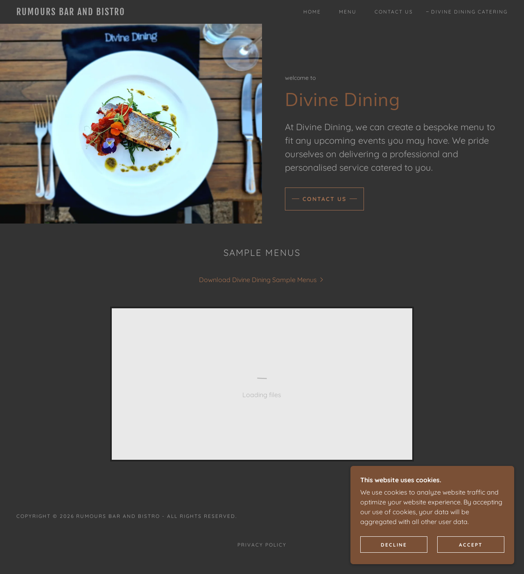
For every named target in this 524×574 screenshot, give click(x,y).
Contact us (324, 199)
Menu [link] (348, 12)
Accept (471, 545)
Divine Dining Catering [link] (469, 12)
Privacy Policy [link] (262, 545)
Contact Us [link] (394, 12)
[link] (83, 13)
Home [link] (312, 12)
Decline (394, 545)
